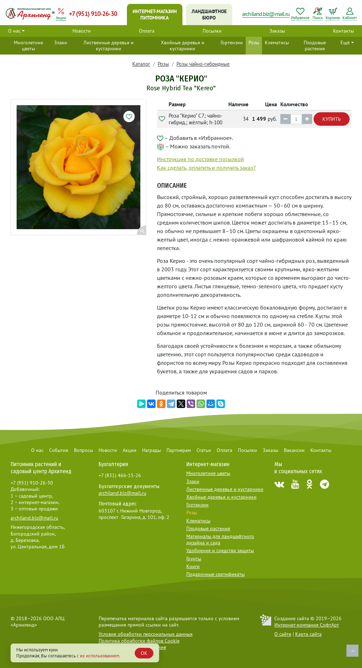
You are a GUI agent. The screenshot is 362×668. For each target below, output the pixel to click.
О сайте (282, 634)
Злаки (60, 42)
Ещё (345, 42)
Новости (81, 31)
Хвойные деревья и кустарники (182, 45)
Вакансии (294, 450)
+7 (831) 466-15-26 (120, 475)
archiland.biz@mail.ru (266, 13)
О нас (14, 31)
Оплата (146, 31)
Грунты (193, 558)
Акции (129, 450)
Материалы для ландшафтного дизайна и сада (220, 539)
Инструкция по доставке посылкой (200, 159)
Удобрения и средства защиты (220, 550)
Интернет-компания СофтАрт (306, 625)
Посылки (212, 31)
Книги (193, 566)
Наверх (352, 651)
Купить (331, 119)
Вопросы (83, 450)
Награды (151, 450)
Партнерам (179, 450)
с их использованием (98, 656)
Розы (254, 42)
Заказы (277, 31)
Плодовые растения (315, 45)
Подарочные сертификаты (215, 574)
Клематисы (277, 42)
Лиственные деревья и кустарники (108, 45)
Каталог (141, 64)
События (58, 450)
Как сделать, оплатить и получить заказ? (206, 167)
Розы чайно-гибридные (203, 64)
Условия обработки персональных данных (146, 634)
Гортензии (232, 42)
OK (144, 653)
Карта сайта (308, 634)
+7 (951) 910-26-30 (93, 14)
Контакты (343, 31)
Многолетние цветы (28, 45)
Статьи (204, 450)
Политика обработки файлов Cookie (139, 641)
